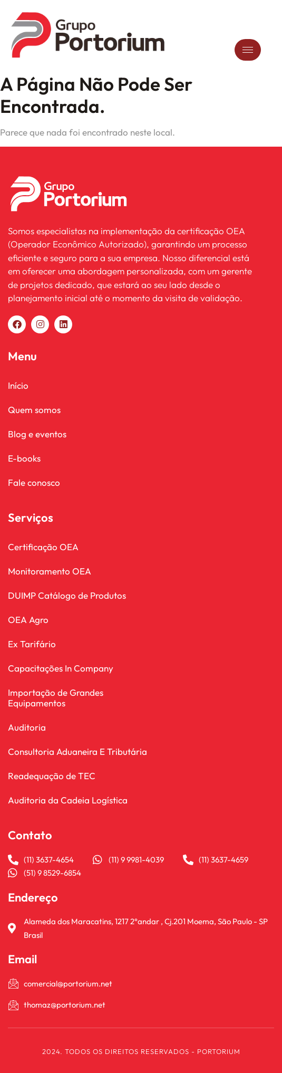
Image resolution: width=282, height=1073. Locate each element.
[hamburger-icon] (248, 50)
